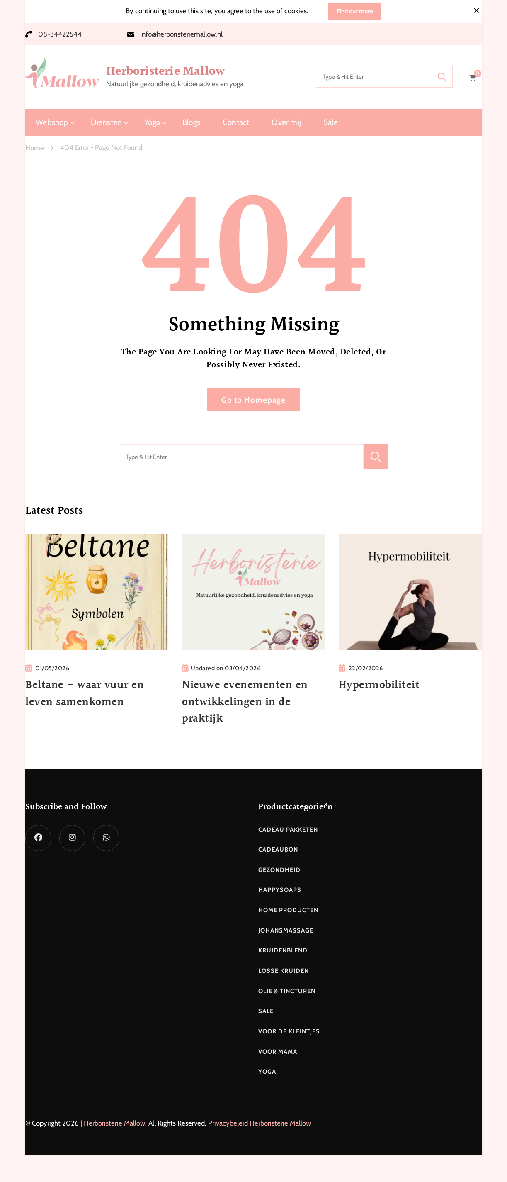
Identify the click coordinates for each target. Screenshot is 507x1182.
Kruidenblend (283, 950)
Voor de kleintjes (289, 1031)
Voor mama (277, 1051)
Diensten (106, 122)
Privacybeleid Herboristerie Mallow (259, 1123)
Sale (330, 122)
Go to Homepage (253, 400)
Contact (236, 122)
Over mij (286, 122)
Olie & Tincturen (286, 991)
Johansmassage (285, 930)
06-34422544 (60, 34)
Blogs (191, 122)
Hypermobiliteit (379, 685)
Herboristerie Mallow (165, 71)
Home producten (288, 910)
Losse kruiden (283, 970)
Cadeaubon (278, 849)
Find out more (355, 11)
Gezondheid (279, 870)
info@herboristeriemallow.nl (181, 34)
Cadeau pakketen (288, 829)
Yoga (152, 122)
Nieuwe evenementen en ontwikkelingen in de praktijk (245, 702)
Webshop (52, 122)
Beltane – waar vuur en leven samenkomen (84, 693)
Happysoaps (279, 890)
